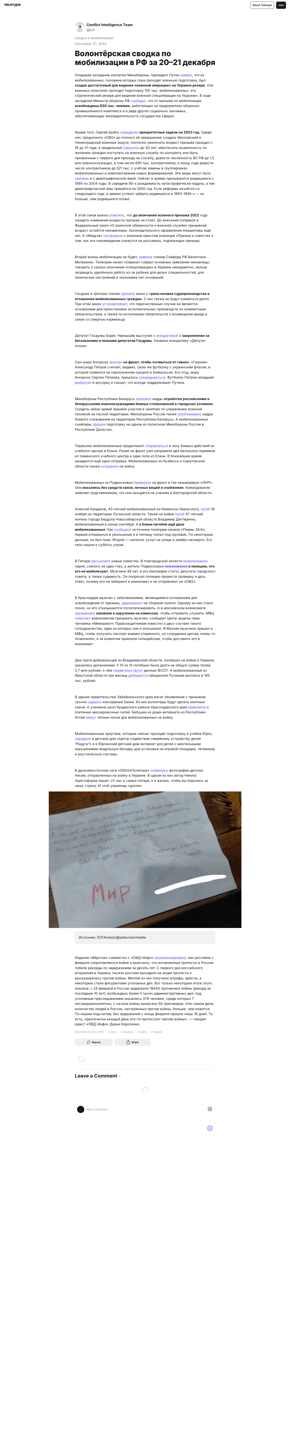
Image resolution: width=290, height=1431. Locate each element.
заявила (145, 257)
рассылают (100, 561)
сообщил (138, 101)
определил (129, 132)
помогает (83, 618)
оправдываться (152, 377)
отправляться (156, 446)
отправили (109, 466)
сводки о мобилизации (94, 38)
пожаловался (176, 566)
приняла (128, 294)
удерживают (131, 603)
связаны (82, 178)
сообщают (122, 530)
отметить (116, 215)
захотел (115, 362)
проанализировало (170, 958)
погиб (205, 509)
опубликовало (189, 414)
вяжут (91, 717)
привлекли (197, 707)
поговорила (113, 236)
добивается (138, 675)
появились (159, 770)
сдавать (95, 702)
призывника (85, 613)
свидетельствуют (128, 670)
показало (143, 399)
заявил (186, 75)
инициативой (167, 336)
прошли (99, 424)
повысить (131, 148)
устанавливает (114, 304)
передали (83, 739)
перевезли (142, 483)
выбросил (83, 383)
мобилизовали (195, 561)
